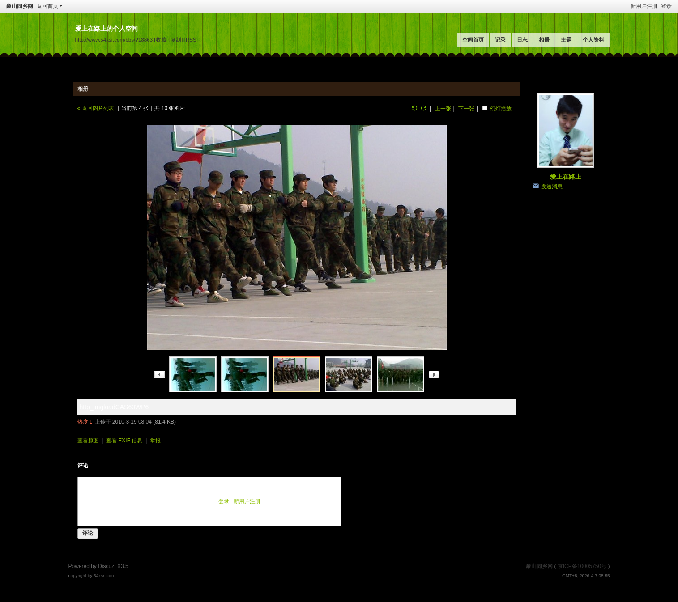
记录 (500, 40)
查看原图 (88, 440)
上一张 (443, 109)
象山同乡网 (19, 6)
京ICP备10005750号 (582, 566)
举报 (155, 440)
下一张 (466, 109)
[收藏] (160, 39)
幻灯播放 (501, 109)
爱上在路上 (565, 176)
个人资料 (593, 40)
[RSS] (191, 39)
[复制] (176, 39)
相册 (544, 40)
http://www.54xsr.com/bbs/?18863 (114, 39)
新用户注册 (644, 6)
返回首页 (47, 6)
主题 (566, 40)
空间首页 (473, 40)
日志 (522, 40)
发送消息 (552, 186)
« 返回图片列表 (95, 108)
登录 (666, 6)
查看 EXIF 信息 (124, 440)
